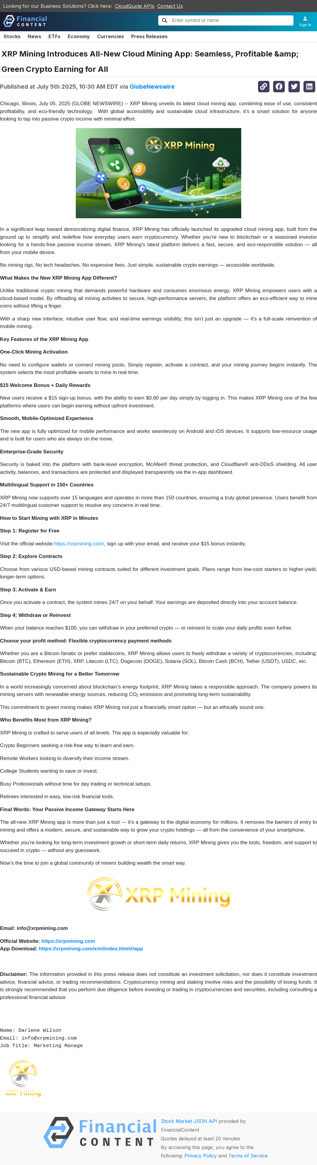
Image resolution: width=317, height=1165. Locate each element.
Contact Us (170, 6)
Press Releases (149, 36)
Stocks (12, 36)
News (34, 36)
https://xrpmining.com (68, 941)
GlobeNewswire (152, 86)
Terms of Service (248, 1156)
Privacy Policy (200, 1156)
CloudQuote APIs (134, 6)
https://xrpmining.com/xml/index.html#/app (91, 949)
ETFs (54, 36)
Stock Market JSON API (189, 1121)
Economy (79, 36)
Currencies (110, 36)
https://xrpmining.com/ (79, 544)
